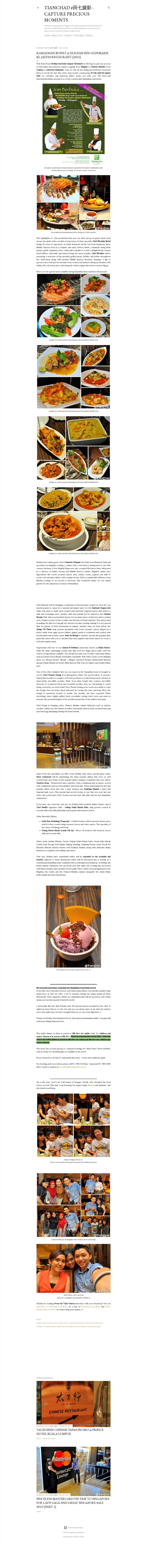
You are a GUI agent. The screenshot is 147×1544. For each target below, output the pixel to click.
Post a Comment (49, 1438)
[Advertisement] (73, 1352)
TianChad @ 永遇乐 (90, 1306)
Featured (79, 35)
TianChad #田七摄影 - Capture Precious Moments (69, 14)
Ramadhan (82, 1326)
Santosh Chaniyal (93, 1326)
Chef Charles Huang (49, 1323)
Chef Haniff (89, 1323)
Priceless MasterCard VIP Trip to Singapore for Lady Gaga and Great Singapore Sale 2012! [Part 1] (72, 1503)
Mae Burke (80, 1532)
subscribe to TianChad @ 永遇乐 (51, 1306)
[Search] (109, 7)
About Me (57, 35)
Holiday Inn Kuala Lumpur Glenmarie (50, 1326)
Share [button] (38, 1319)
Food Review (98, 1323)
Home (47, 35)
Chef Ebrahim (63, 1323)
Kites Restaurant (71, 1326)
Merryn (91, 1085)
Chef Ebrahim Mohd (76, 1323)
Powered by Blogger (73, 1527)
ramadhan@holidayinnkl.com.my (73, 1067)
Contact (67, 35)
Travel (89, 35)
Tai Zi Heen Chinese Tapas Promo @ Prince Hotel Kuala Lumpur (70, 1432)
